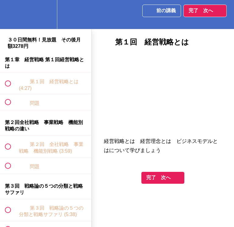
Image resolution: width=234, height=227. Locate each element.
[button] (11, 14)
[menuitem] (45, 14)
